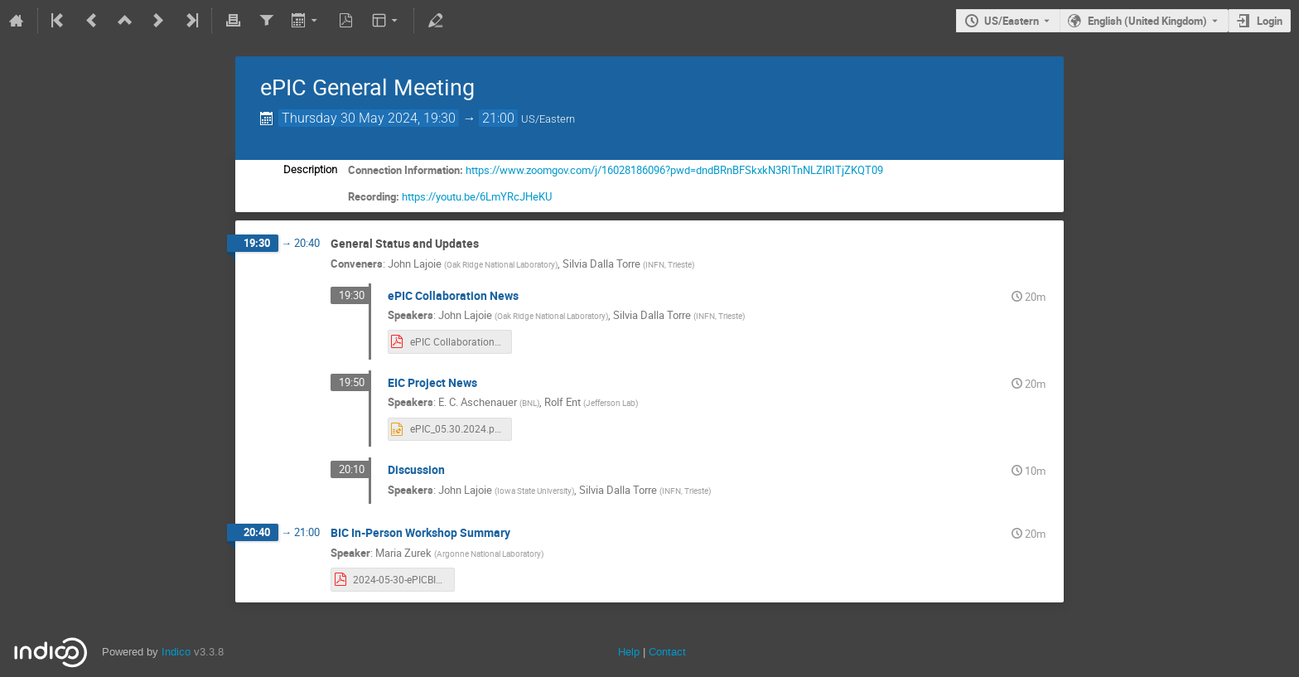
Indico (176, 652)
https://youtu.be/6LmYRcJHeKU (477, 196)
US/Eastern (1011, 20)
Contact (667, 652)
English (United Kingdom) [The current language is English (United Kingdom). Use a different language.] (1147, 20)
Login (1269, 20)
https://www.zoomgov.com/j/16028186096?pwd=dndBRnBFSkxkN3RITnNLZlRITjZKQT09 (674, 169)
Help (629, 652)
